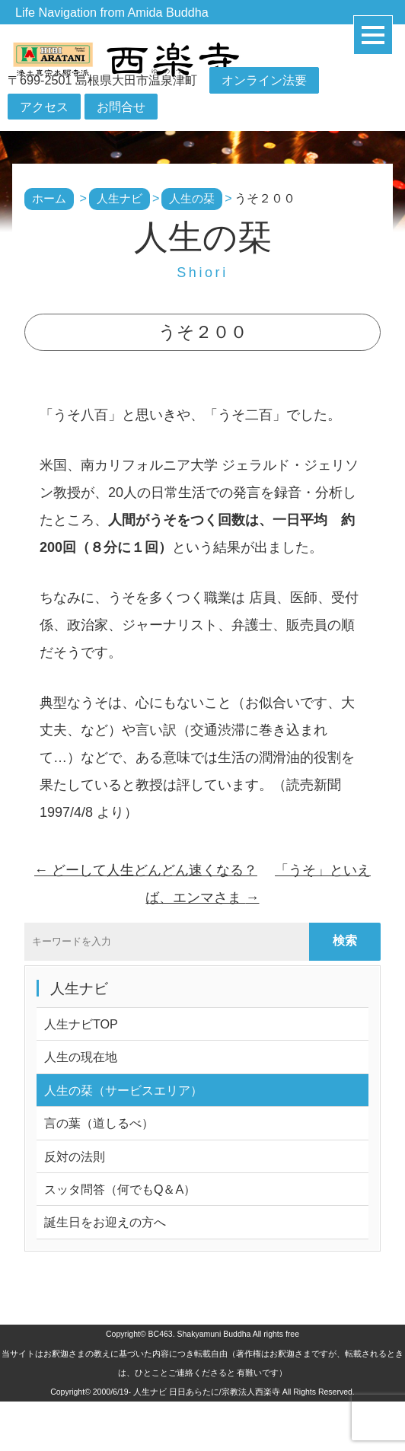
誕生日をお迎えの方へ (105, 1222)
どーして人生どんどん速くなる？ (145, 870)
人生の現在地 (80, 1057)
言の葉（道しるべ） (99, 1123)
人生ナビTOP (81, 1024)
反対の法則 (74, 1156)
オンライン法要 (264, 81)
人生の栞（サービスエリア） (123, 1090)
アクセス (44, 106)
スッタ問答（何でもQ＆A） (120, 1189)
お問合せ (121, 106)
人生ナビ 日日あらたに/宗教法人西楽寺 (206, 1391)
